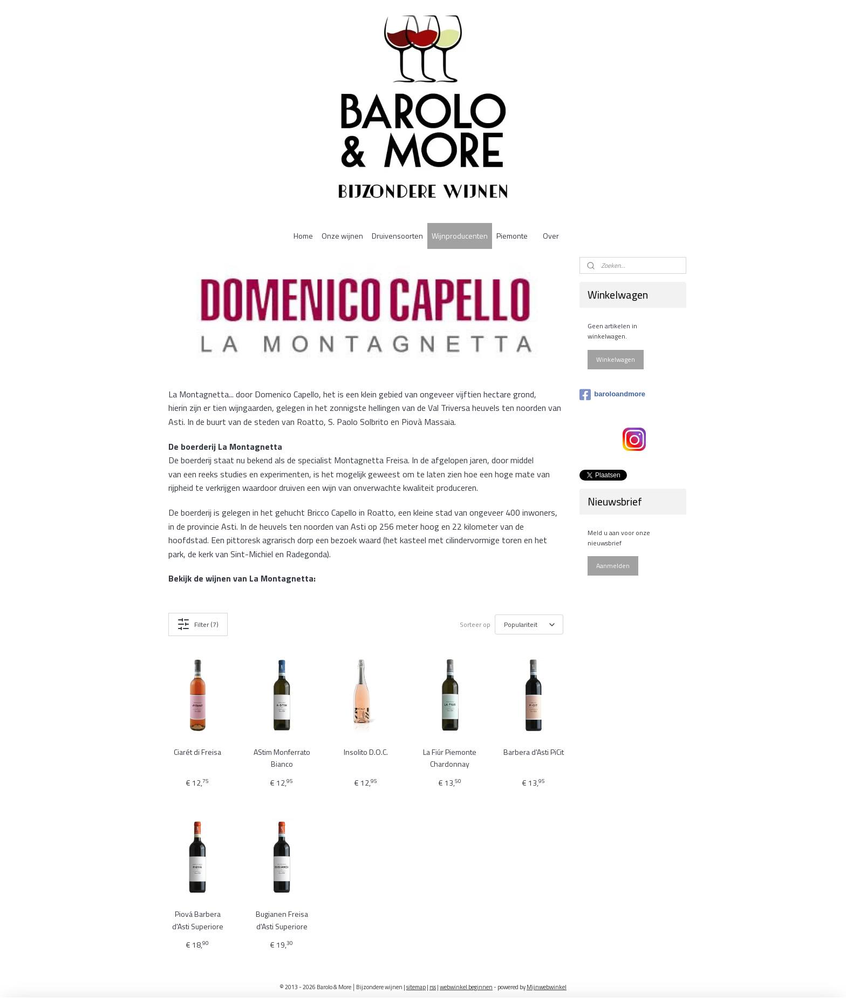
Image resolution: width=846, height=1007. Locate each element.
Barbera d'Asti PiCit (533, 752)
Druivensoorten (397, 235)
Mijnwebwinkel (547, 987)
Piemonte (512, 235)
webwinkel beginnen (466, 987)
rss (432, 987)
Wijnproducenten (460, 235)
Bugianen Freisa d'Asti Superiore (282, 919)
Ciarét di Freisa (197, 752)
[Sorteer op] (529, 625)
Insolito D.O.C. (366, 752)
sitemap (416, 987)
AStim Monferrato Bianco (282, 757)
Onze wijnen (342, 235)
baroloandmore (612, 394)
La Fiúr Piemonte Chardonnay (449, 757)
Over (551, 235)
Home (303, 235)
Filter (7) (198, 624)
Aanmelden (613, 565)
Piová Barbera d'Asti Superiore (197, 919)
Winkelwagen (615, 359)
